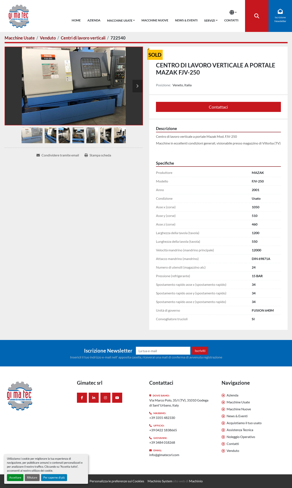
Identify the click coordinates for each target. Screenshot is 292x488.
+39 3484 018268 (162, 442)
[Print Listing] (98, 155)
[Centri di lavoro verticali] (83, 37)
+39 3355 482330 (162, 418)
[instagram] (105, 398)
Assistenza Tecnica (240, 430)
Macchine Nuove (154, 20)
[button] (121, 20)
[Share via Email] (58, 155)
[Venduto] (48, 37)
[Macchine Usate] (20, 37)
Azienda (93, 20)
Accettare (15, 477)
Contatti (231, 20)
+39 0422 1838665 (163, 430)
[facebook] (82, 398)
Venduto (233, 451)
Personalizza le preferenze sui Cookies (117, 481)
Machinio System (160, 481)
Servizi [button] (209, 20)
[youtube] (117, 398)
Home (76, 20)
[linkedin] (94, 398)
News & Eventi (186, 20)
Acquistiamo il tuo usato (244, 423)
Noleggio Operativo (241, 437)
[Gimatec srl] (38, 395)
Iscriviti (200, 351)
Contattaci (218, 106)
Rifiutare (32, 477)
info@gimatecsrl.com (164, 455)
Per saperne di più (54, 477)
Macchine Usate (119, 20)
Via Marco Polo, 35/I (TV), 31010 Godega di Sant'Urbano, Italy (178, 402)
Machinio (196, 481)
